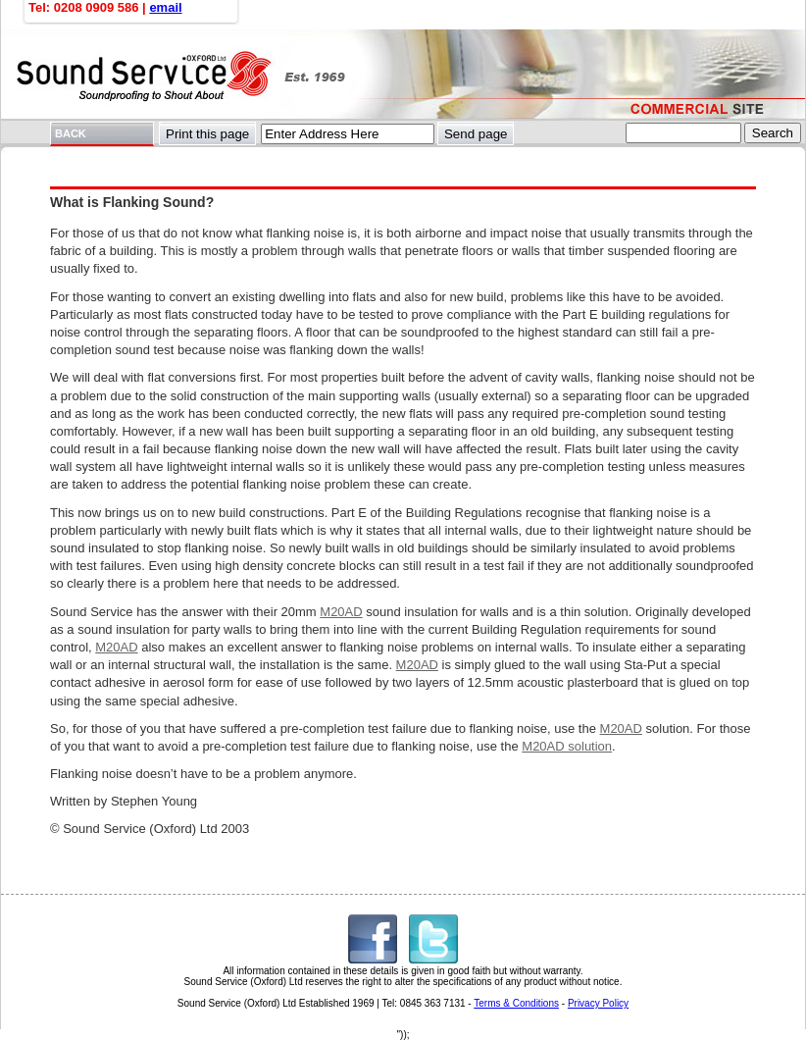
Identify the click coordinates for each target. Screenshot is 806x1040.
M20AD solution (567, 746)
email (165, 7)
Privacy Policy (598, 1003)
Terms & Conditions (516, 1003)
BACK (70, 133)
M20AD (341, 611)
